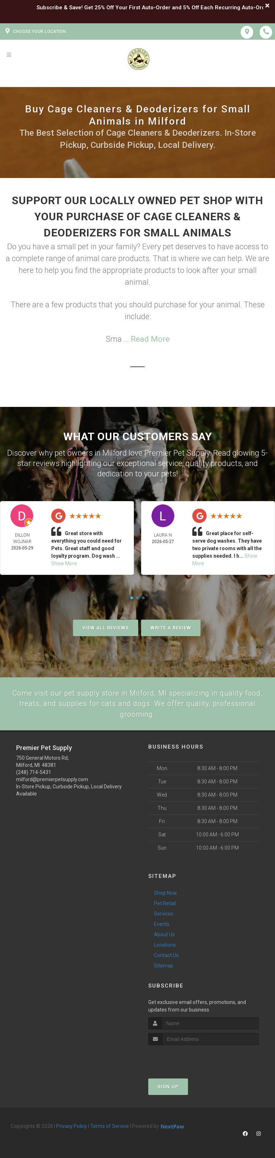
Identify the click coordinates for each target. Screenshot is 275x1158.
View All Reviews (105, 627)
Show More (64, 563)
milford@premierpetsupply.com (52, 781)
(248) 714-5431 (33, 774)
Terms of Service (109, 1128)
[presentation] (186, 1060)
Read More (150, 339)
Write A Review (170, 627)
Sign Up (168, 1088)
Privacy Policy (71, 1128)
